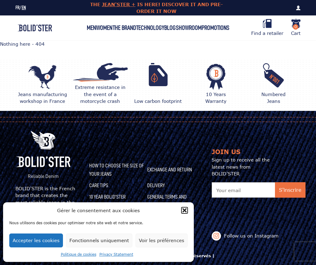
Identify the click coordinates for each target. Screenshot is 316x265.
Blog (170, 28)
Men (91, 28)
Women (104, 28)
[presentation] (259, 210)
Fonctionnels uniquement (99, 240)
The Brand (124, 28)
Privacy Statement (116, 254)
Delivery (156, 185)
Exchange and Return (169, 169)
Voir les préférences (161, 240)
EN (24, 8)
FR (17, 8)
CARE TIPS (98, 185)
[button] (184, 210)
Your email (228, 190)
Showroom (189, 28)
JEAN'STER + (118, 4)
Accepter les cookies (36, 240)
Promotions (215, 28)
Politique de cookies (78, 254)
